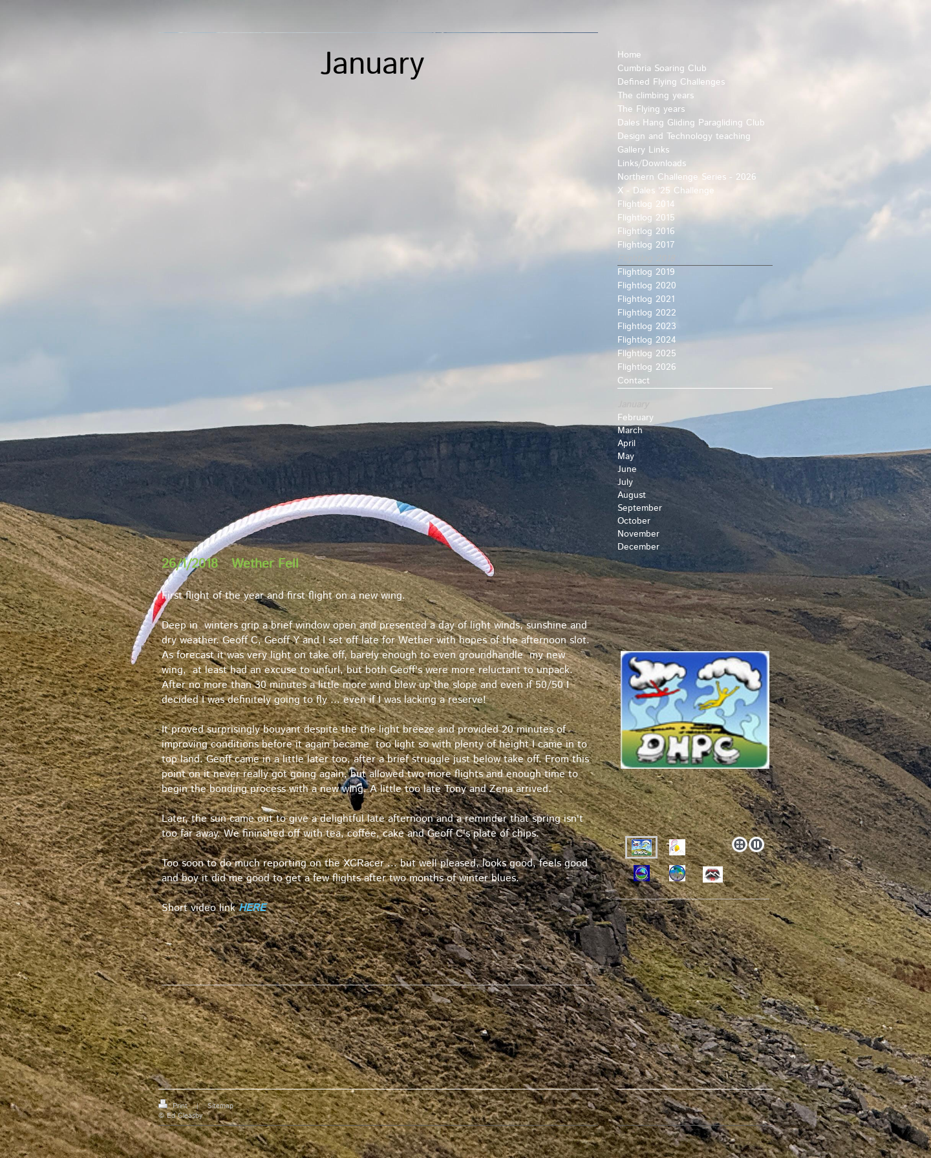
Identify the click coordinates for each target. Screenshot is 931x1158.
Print (174, 1106)
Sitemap (220, 1106)
